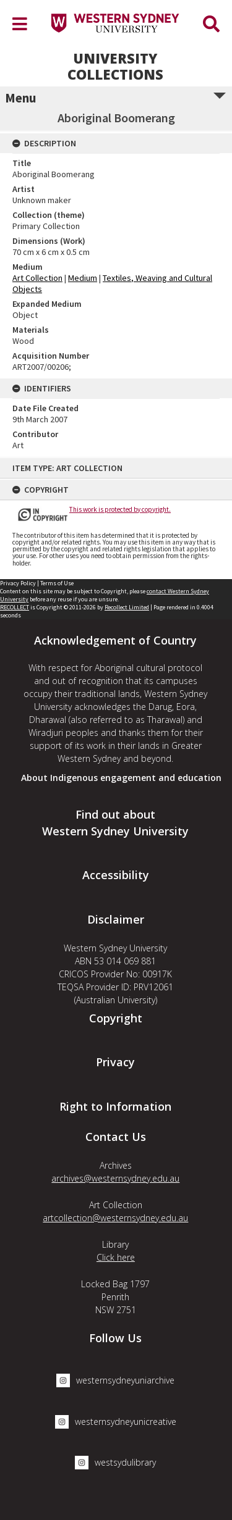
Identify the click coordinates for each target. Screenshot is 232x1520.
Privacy (115, 1061)
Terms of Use (57, 583)
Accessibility (115, 874)
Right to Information (115, 1106)
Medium (82, 277)
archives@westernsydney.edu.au (115, 1178)
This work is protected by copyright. (120, 509)
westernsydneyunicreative (115, 1422)
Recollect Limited (127, 607)
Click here (116, 1257)
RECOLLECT (14, 607)
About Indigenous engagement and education (121, 777)
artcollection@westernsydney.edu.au (115, 1218)
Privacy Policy (18, 583)
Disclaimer (115, 919)
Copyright (115, 1018)
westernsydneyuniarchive (115, 1380)
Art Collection (37, 277)
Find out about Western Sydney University (115, 822)
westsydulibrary (115, 1462)
